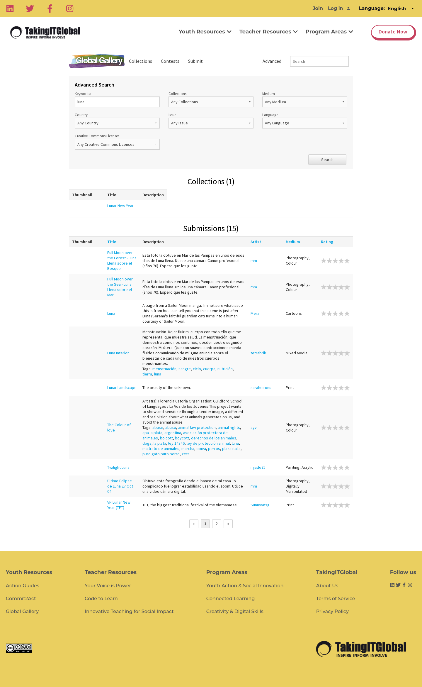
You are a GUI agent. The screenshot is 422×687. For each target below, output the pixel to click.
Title (113, 241)
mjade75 (258, 467)
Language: (372, 8)
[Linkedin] (10, 8)
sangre (184, 368)
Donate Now (393, 31)
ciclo (197, 368)
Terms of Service (335, 598)
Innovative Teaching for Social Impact (129, 611)
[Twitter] (30, 8)
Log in (335, 8)
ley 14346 (176, 443)
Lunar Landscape (122, 387)
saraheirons (261, 387)
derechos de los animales (213, 438)
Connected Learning (230, 598)
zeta (186, 453)
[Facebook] (50, 8)
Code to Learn (101, 598)
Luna (111, 313)
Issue (211, 120)
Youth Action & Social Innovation (245, 585)
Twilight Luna (118, 467)
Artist (257, 241)
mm (254, 260)
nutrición (225, 368)
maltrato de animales (160, 448)
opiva (201, 448)
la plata (160, 443)
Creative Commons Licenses (117, 141)
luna (157, 374)
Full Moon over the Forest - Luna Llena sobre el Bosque (122, 260)
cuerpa (209, 368)
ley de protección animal (208, 443)
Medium (304, 99)
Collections (140, 61)
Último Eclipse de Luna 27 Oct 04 (120, 486)
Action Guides (22, 585)
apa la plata (152, 432)
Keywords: (117, 99)
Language (304, 120)
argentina (172, 432)
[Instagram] (70, 8)
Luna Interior (118, 353)
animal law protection (197, 427)
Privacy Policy (332, 611)
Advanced (272, 61)
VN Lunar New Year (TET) (118, 505)
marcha (187, 448)
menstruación (164, 368)
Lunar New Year (120, 205)
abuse (157, 427)
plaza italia (231, 448)
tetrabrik (258, 353)
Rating (328, 241)
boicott (166, 438)
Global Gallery (97, 61)
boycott (182, 438)
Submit (195, 61)
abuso (170, 427)
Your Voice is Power (108, 585)
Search (327, 159)
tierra (147, 374)
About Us (327, 585)
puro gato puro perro (161, 453)
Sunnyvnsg (260, 504)
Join (318, 8)
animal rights (229, 427)
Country (117, 120)
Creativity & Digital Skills (234, 611)
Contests (170, 61)
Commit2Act (21, 598)
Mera (255, 313)
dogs (147, 443)
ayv (254, 427)
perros (214, 448)
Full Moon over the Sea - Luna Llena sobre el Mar (120, 286)
